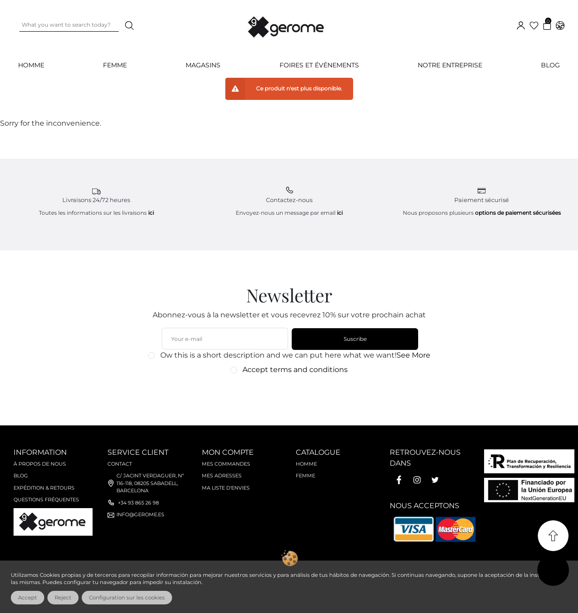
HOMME (31, 65)
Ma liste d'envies (226, 488)
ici (151, 212)
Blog (550, 65)
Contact (119, 464)
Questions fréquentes (46, 499)
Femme (305, 475)
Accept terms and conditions (295, 369)
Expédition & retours (44, 488)
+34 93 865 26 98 (138, 503)
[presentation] (284, 395)
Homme (306, 464)
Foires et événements (319, 65)
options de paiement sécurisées (518, 212)
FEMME (115, 65)
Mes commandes (226, 464)
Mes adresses (222, 475)
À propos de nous (40, 464)
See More (413, 355)
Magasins (203, 65)
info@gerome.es (140, 514)
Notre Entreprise (450, 65)
